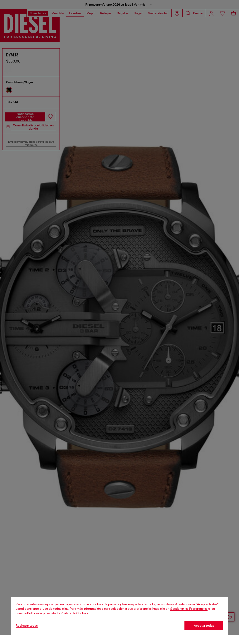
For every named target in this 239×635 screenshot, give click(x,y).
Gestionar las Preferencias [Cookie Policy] (189, 608)
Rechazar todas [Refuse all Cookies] (27, 625)
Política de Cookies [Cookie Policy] (74, 613)
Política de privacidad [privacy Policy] (42, 613)
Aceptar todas (204, 625)
